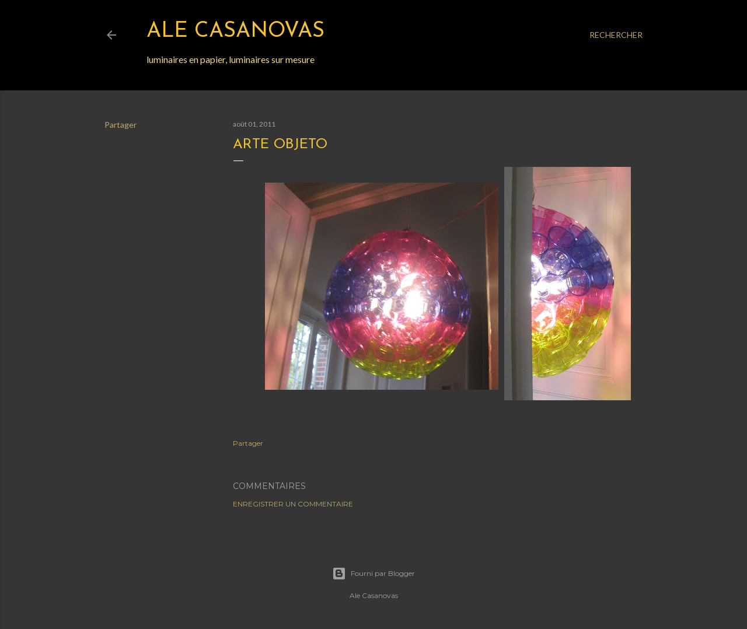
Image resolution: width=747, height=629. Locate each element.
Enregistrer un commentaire (293, 503)
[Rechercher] (616, 35)
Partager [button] (120, 125)
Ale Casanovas (235, 31)
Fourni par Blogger (373, 574)
